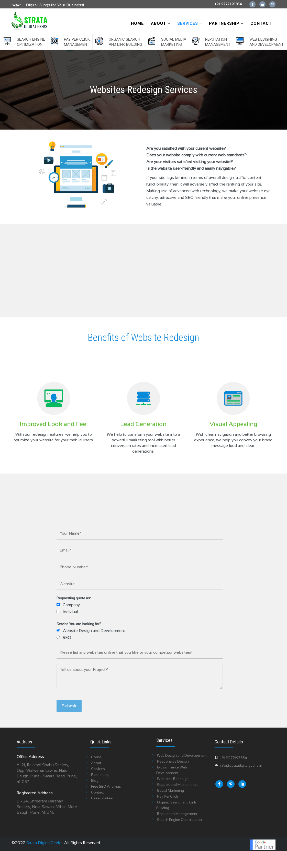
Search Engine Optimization (31, 42)
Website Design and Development (94, 630)
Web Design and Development (181, 755)
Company (71, 605)
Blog (94, 780)
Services (189, 23)
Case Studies (102, 798)
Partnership (226, 23)
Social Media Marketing (173, 42)
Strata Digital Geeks (44, 843)
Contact (261, 23)
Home (137, 23)
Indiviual (70, 612)
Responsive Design (173, 761)
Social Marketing (170, 790)
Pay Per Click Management (77, 42)
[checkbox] (58, 604)
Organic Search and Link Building (125, 42)
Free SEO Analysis (106, 786)
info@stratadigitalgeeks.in (241, 765)
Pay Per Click (167, 796)
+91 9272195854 (228, 4)
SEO (67, 637)
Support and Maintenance (177, 785)
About (160, 23)
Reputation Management (217, 42)
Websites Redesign (173, 779)
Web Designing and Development (266, 42)
